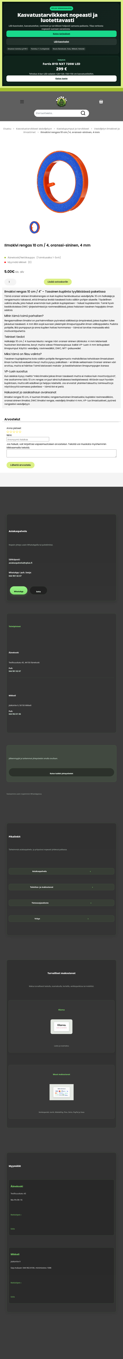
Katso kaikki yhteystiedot (61, 773)
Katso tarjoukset (61, 33)
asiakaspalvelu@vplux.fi (20, 563)
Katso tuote (62, 78)
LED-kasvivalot (61, 41)
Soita (38, 591)
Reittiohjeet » (16, 1215)
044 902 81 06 (15, 714)
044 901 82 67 (15, 576)
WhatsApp (18, 591)
